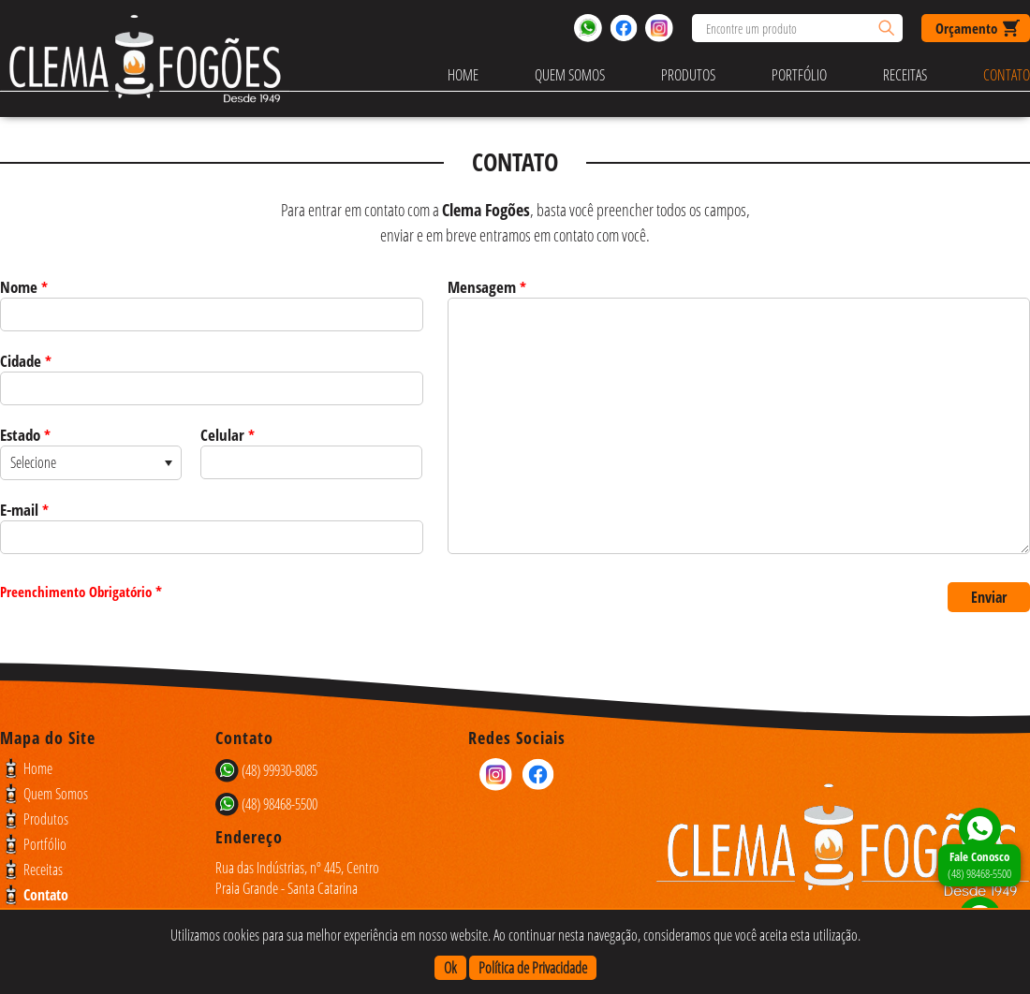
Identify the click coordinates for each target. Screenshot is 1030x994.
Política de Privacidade (532, 967)
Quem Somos (570, 75)
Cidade (26, 361)
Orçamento (966, 28)
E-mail (24, 509)
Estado (25, 435)
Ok (450, 967)
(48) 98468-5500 (979, 865)
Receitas (905, 75)
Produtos (688, 75)
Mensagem (487, 287)
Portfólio (799, 75)
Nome (24, 287)
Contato (1006, 75)
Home (463, 75)
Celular (227, 435)
